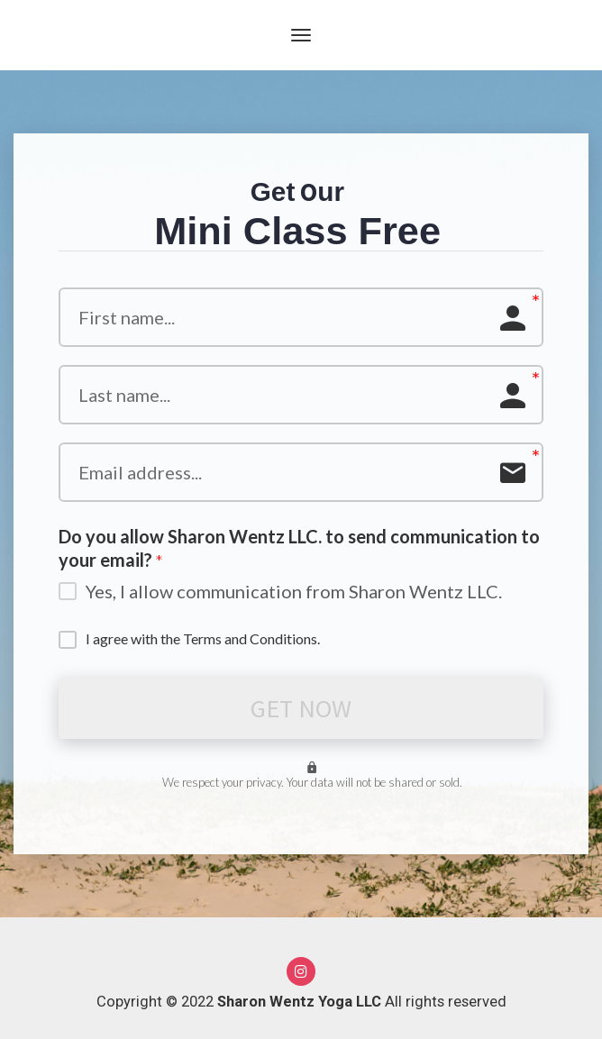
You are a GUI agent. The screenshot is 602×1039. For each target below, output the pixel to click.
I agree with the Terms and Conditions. (203, 638)
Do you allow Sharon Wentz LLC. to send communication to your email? (299, 548)
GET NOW (301, 708)
